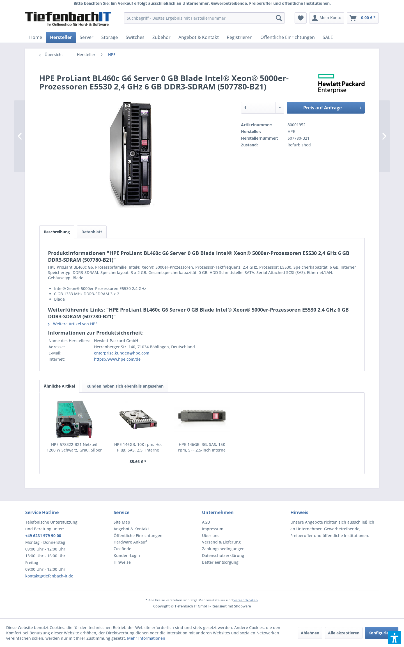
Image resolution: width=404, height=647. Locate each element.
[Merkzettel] (301, 18)
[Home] (35, 37)
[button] (394, 637)
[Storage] (109, 37)
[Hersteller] (61, 37)
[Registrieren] (239, 37)
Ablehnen (310, 633)
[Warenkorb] (363, 18)
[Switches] (135, 37)
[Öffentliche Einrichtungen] (287, 37)
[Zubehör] (161, 37)
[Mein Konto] (326, 18)
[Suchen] (279, 18)
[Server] (86, 37)
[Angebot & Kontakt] (199, 37)
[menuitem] (204, 18)
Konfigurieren (381, 633)
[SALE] (328, 37)
